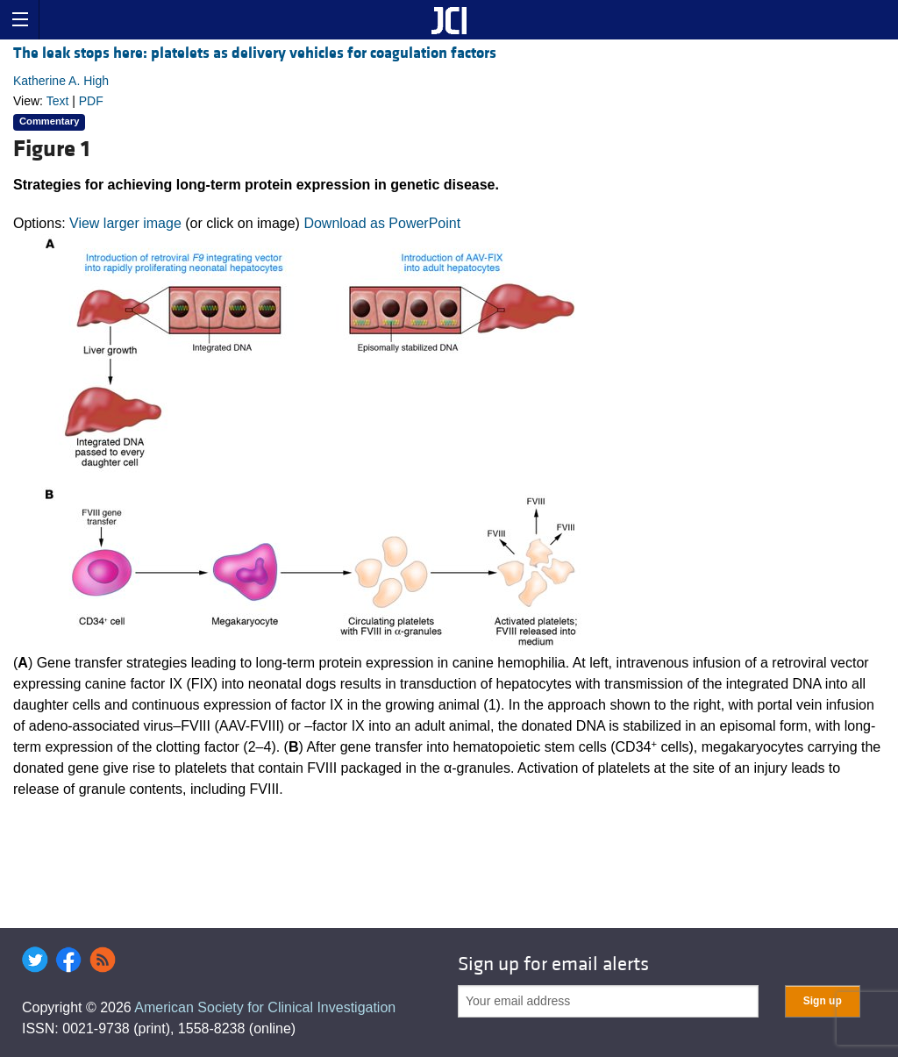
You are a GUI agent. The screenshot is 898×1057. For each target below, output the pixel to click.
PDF (91, 101)
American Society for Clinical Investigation (265, 1007)
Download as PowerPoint (381, 223)
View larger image (125, 223)
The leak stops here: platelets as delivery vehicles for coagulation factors (254, 53)
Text (57, 101)
